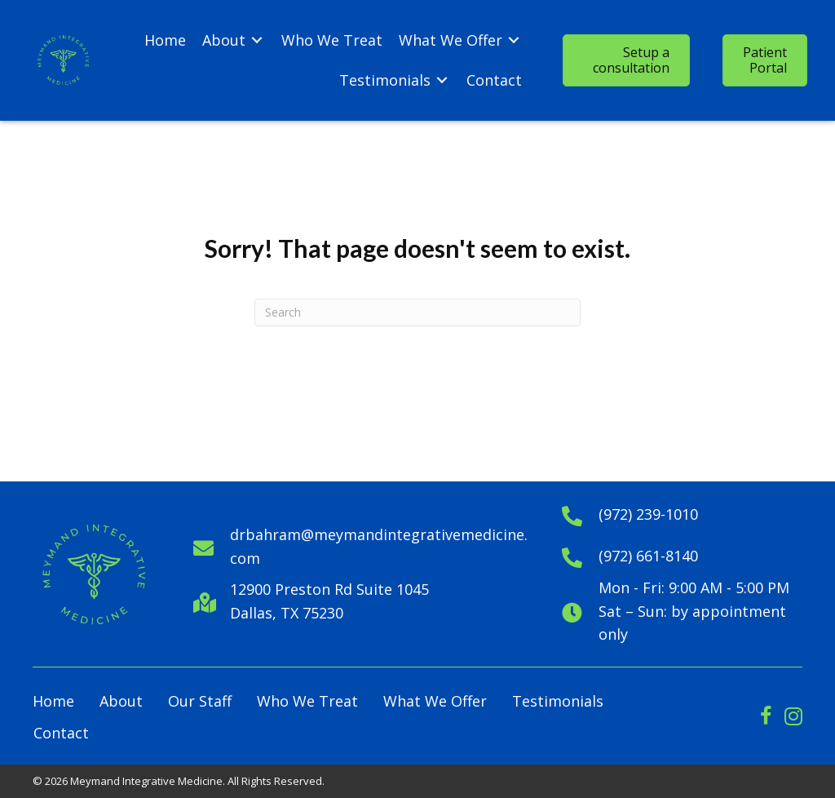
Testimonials (557, 701)
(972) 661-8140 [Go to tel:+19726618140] (648, 555)
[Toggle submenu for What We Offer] (514, 40)
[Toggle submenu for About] (257, 40)
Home (53, 701)
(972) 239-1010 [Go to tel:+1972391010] (648, 514)
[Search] (417, 312)
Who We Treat (307, 701)
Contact (61, 733)
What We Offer (435, 701)
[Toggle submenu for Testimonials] (442, 80)
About (121, 701)
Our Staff (200, 701)
